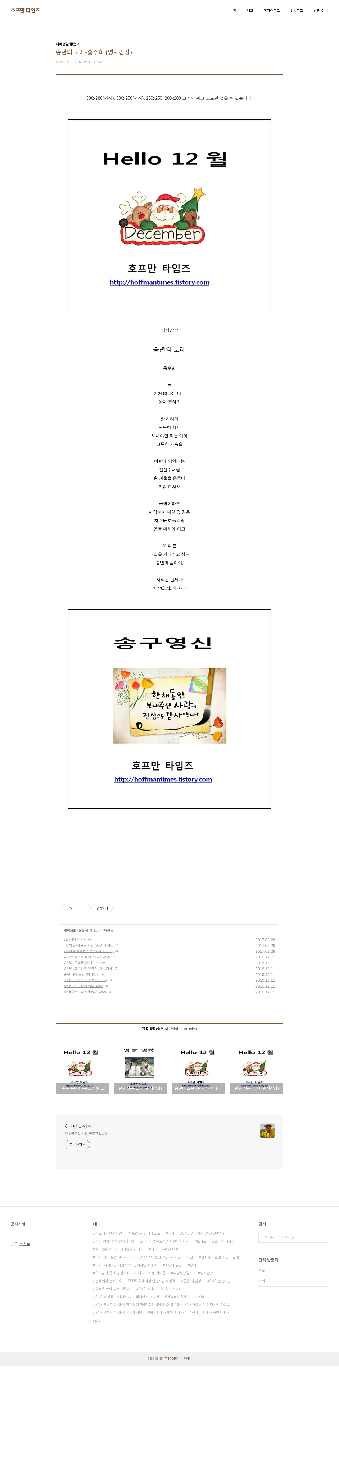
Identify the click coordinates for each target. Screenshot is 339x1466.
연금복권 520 (177, 1397)
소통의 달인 (173, 1365)
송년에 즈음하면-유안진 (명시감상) (88, 1069)
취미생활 (70, 1030)
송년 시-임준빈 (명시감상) (82, 1075)
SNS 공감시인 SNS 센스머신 (160, 1389)
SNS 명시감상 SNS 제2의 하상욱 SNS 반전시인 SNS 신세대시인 (144, 1358)
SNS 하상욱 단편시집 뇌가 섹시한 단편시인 (127, 1397)
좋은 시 (83, 1030)
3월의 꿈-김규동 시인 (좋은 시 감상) (89, 1046)
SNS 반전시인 (219, 1381)
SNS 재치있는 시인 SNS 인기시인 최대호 (126, 1365)
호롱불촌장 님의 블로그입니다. (87, 1234)
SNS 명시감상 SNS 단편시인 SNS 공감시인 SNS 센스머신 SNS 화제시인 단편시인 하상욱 (162, 1405)
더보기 (97, 1422)
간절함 (200, 1397)
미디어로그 (272, 10)
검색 (323, 1338)
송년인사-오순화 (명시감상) (83, 1086)
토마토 (201, 1342)
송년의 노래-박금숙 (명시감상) (85, 1080)
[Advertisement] (169, 146)
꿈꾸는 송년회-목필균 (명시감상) (87, 1057)
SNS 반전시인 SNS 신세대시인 (118, 1413)
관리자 (187, 1459)
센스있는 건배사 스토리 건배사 (152, 1334)
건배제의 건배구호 (108, 1381)
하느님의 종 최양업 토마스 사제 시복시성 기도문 (130, 1373)
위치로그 (296, 10)
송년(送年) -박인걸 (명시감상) (85, 1092)
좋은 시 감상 (192, 1381)
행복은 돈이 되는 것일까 (112, 1389)
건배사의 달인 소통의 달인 (220, 1358)
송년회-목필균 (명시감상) (82, 1063)
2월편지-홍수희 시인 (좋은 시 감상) (89, 1051)
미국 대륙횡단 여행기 (166, 1350)
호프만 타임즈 (25, 10)
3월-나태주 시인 (75, 1040)
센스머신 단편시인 (108, 1334)
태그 (250, 10)
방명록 (318, 10)
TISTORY (171, 1459)
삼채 (193, 1365)
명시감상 (206, 1373)
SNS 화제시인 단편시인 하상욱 (152, 1381)
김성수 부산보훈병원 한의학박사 (165, 1342)
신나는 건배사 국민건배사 (210, 1413)
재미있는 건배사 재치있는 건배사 (119, 1350)
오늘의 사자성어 (226, 1342)
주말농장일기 (182, 1373)
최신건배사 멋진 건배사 (167, 1413)
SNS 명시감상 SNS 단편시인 (204, 1334)
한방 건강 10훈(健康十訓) (114, 1342)
